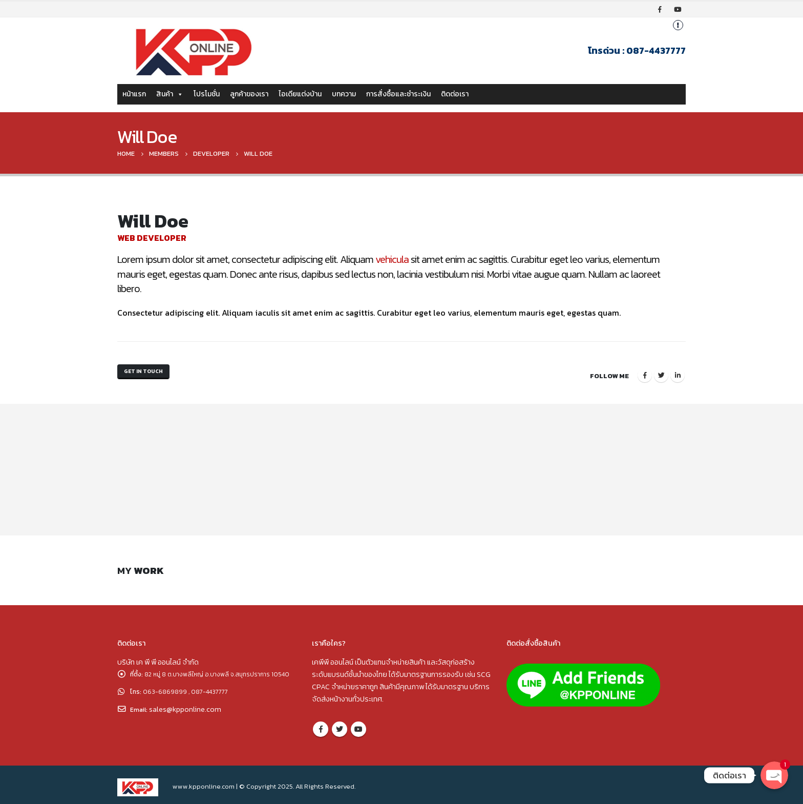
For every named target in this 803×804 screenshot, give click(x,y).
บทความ (344, 94)
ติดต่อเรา (455, 94)
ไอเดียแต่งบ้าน (300, 94)
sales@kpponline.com (187, 716)
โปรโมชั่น (207, 94)
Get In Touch (148, 373)
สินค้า (169, 94)
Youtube (358, 724)
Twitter (661, 372)
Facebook (645, 372)
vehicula (392, 259)
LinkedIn (677, 372)
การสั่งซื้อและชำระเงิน (398, 94)
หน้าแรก (134, 94)
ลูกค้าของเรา (249, 94)
